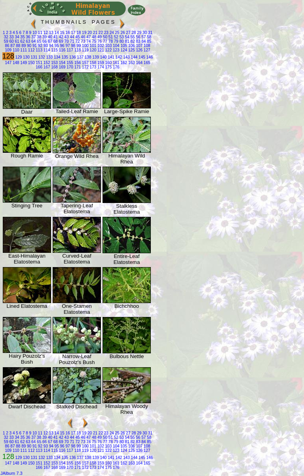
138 (87, 57)
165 (146, 63)
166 (39, 67)
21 (94, 32)
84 (143, 41)
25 (117, 32)
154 (61, 63)
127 (146, 50)
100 (84, 46)
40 (49, 37)
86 (7, 46)
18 (78, 32)
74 (88, 41)
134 (56, 57)
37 (33, 37)
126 (138, 50)
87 (12, 46)
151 (38, 63)
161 (115, 63)
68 (55, 41)
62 (22, 41)
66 (44, 41)
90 (28, 46)
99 (78, 46)
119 (84, 50)
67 (49, 41)
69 (60, 41)
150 (30, 63)
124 (123, 50)
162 (123, 63)
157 (84, 63)
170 (69, 67)
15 (62, 32)
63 (27, 41)
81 (126, 41)
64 (33, 41)
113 (38, 50)
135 (64, 57)
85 (148, 41)
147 (8, 63)
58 (148, 37)
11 (39, 32)
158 (92, 63)
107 (138, 46)
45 (77, 37)
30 (144, 32)
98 (73, 46)
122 (108, 50)
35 (22, 37)
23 (105, 32)
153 (53, 63)
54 (126, 37)
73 (83, 41)
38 (38, 37)
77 (104, 41)
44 (71, 37)
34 (16, 37)
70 (66, 41)
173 (92, 67)
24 (111, 32)
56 (138, 37)
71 (71, 41)
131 (33, 57)
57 (143, 37)
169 (61, 67)
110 (15, 50)
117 (69, 50)
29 (138, 32)
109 (8, 50)
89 (23, 46)
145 (141, 57)
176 (115, 67)
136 (72, 57)
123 (115, 50)
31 (149, 32)
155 (69, 63)
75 (93, 41)
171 (77, 67)
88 (17, 46)
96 (62, 46)
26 (122, 32)
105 (123, 46)
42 (60, 37)
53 (121, 37)
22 (100, 32)
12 (45, 32)
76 (99, 41)
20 (89, 32)
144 (133, 57)
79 (115, 41)
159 (100, 63)
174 (100, 67)
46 (83, 37)
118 (77, 50)
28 (133, 32)
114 (46, 50)
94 (50, 46)
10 (34, 32)
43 (66, 37)
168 (53, 67)
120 (92, 50)
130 (25, 57)
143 (125, 57)
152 (46, 63)
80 (121, 41)
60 (11, 41)
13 (50, 32)
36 (27, 37)
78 (110, 41)
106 (131, 46)
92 (39, 46)
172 (84, 67)
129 (18, 57)
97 (67, 46)
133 (49, 57)
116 (61, 50)
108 (146, 46)
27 (128, 32)
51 (110, 37)
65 (38, 41)
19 (83, 32)
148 (15, 63)
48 (93, 37)
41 (55, 37)
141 (110, 57)
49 (99, 37)
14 (56, 32)
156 (77, 63)
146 (149, 57)
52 (115, 37)
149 (23, 63)
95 (56, 46)
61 (16, 41)
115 (53, 50)
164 (138, 63)
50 (104, 37)
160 (108, 63)
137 (80, 57)
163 (131, 63)
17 (73, 32)
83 (138, 41)
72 (77, 41)
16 (67, 32)
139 (95, 57)
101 (92, 46)
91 (34, 46)
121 (100, 50)
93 (45, 46)
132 (41, 57)
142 (118, 57)
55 (132, 37)
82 (132, 41)
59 (6, 41)
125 (131, 50)
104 (115, 46)
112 (30, 50)
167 (46, 67)
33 (11, 37)
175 (108, 67)
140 (102, 57)
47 (88, 37)
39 (44, 37)
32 (6, 37)
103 (108, 46)
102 (100, 46)
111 (23, 50)
